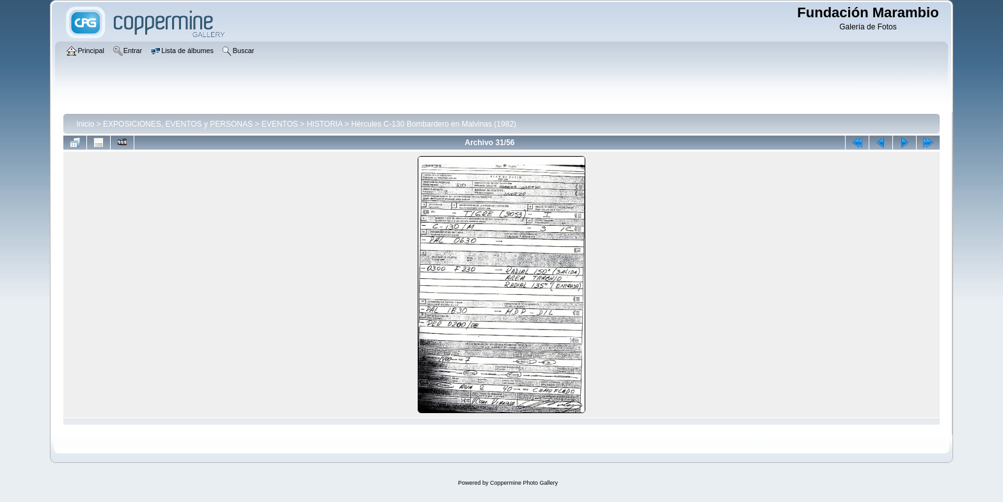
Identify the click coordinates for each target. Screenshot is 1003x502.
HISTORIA (324, 124)
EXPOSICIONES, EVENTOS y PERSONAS (178, 124)
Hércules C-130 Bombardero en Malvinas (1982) (433, 124)
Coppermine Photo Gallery (524, 483)
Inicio (85, 124)
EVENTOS (280, 124)
